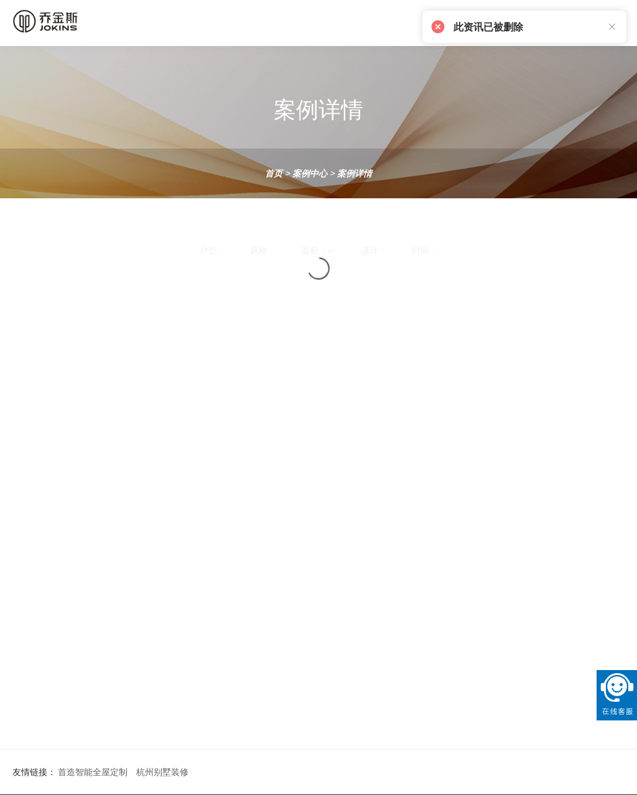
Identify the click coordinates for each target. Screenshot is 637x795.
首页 (273, 173)
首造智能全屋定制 (93, 771)
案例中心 (309, 173)
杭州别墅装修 (162, 771)
